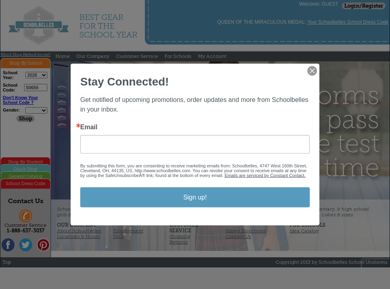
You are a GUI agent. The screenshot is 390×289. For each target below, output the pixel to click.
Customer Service (137, 56)
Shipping (179, 236)
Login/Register (363, 6)
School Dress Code (25, 183)
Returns (178, 242)
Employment (128, 231)
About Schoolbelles (79, 231)
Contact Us (238, 236)
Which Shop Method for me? (25, 55)
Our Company (93, 56)
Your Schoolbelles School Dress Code (347, 22)
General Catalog (26, 176)
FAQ (118, 236)
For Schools (178, 56)
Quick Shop (25, 169)
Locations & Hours (78, 236)
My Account (212, 56)
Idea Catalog (304, 231)
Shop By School (25, 63)
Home (62, 56)
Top (6, 262)
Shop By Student (25, 162)
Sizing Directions (245, 231)
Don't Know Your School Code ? (20, 100)
